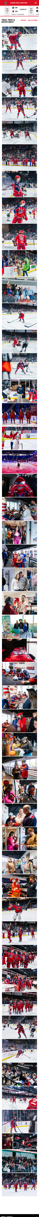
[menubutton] (35, 3)
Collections (32, 20)
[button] (19, 38)
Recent (23, 20)
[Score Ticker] (19, 11)
